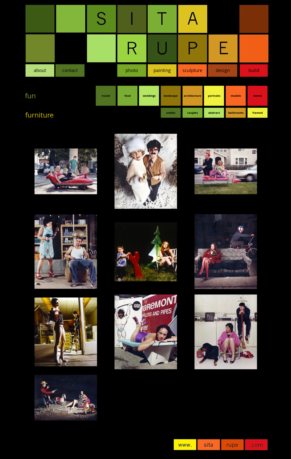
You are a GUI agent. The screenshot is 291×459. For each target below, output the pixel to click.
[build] (254, 70)
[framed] (258, 113)
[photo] (131, 70)
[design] (222, 70)
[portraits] (214, 96)
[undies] (171, 113)
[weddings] (149, 96)
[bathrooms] (236, 113)
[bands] (258, 96)
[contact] (70, 70)
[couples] (192, 113)
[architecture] (192, 96)
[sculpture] (192, 70)
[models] (236, 96)
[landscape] (171, 96)
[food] (128, 96)
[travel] (106, 96)
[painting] (162, 70)
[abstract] (214, 113)
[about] (40, 70)
